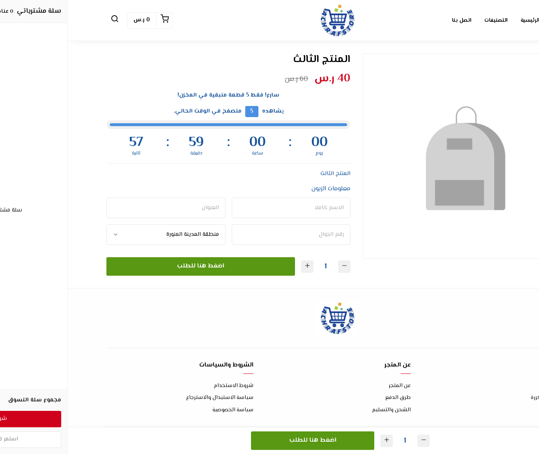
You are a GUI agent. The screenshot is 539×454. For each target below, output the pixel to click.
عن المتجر (332, 386)
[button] (47, 20)
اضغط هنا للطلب (133, 266)
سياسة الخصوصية (165, 410)
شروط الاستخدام (166, 386)
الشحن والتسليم (323, 410)
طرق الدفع (330, 398)
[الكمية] (258, 266)
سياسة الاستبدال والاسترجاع (152, 398)
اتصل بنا (490, 386)
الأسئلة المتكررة (481, 398)
